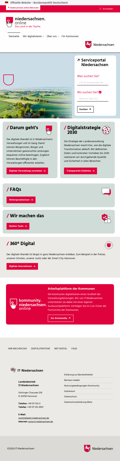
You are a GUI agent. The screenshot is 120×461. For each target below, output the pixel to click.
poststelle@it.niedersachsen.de (33, 418)
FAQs (74, 349)
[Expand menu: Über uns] (58, 36)
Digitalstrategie (40, 349)
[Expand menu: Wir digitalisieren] (43, 36)
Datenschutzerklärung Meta (78, 402)
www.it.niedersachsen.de (40, 422)
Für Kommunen (70, 36)
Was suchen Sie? (88, 76)
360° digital (60, 349)
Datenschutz (70, 397)
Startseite (14, 36)
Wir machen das (17, 349)
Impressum (69, 391)
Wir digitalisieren (32, 36)
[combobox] (92, 82)
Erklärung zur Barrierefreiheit (78, 375)
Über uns (52, 36)
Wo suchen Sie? (89, 92)
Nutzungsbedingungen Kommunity (81, 386)
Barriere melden (72, 380)
